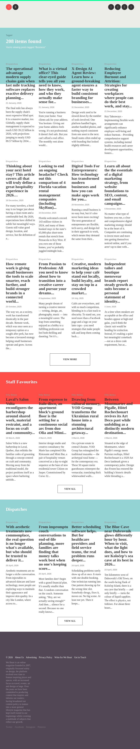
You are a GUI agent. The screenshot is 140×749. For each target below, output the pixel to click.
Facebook (19, 727)
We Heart (70, 22)
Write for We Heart (63, 657)
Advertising (31, 657)
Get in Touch (80, 657)
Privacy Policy (45, 657)
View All (70, 489)
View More (70, 359)
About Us (19, 657)
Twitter (9, 727)
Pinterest (42, 727)
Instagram (30, 727)
